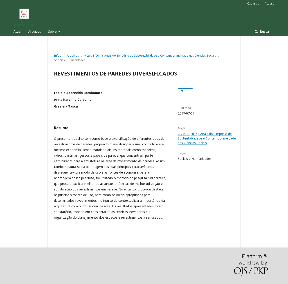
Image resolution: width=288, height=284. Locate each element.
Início (57, 55)
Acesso (269, 3)
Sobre (53, 31)
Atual (17, 31)
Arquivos (34, 31)
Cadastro (253, 3)
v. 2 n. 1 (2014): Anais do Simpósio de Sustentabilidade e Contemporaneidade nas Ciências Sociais (150, 55)
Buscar (264, 31)
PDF (187, 92)
